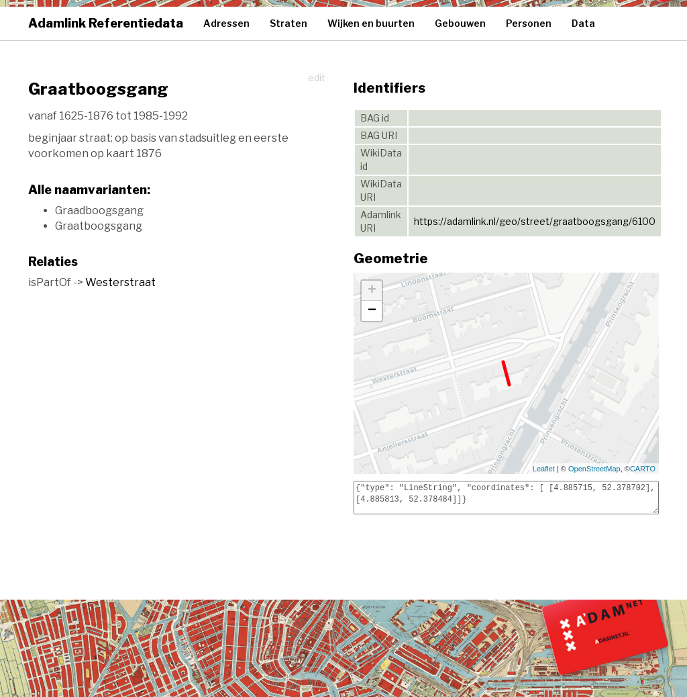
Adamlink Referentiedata (105, 23)
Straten (288, 23)
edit (316, 77)
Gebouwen (460, 23)
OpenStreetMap (594, 469)
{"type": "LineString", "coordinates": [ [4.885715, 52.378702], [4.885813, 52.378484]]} (506, 497)
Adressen (226, 23)
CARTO (642, 469)
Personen (528, 23)
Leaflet (544, 469)
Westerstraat (120, 282)
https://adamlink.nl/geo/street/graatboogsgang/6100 (534, 221)
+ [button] (372, 291)
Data (583, 23)
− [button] (372, 311)
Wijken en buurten (371, 23)
